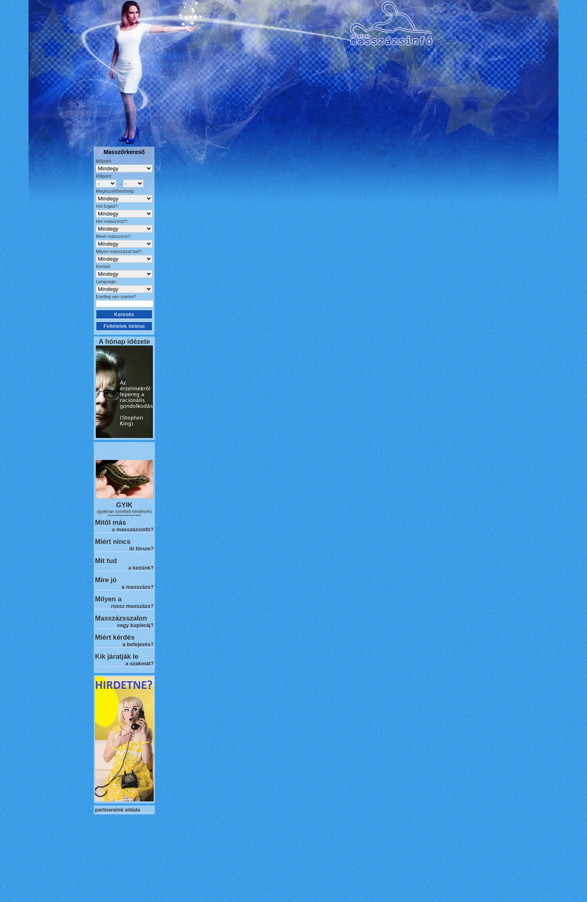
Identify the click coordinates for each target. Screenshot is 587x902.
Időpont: (104, 160)
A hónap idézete (124, 341)
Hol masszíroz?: (112, 221)
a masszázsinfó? (133, 529)
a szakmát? (140, 663)
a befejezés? (138, 644)
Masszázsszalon (121, 618)
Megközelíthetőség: (115, 191)
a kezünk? (141, 568)
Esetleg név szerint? (116, 296)
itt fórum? (141, 549)
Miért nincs (112, 541)
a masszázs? (137, 587)
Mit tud (106, 560)
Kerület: (103, 266)
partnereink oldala (117, 810)
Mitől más (110, 522)
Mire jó (106, 579)
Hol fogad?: (107, 206)
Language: (106, 281)
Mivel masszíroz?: (114, 236)
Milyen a (108, 599)
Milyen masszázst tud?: (119, 251)
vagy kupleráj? (135, 625)
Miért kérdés (115, 637)
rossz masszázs (130, 606)
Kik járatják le (116, 656)
